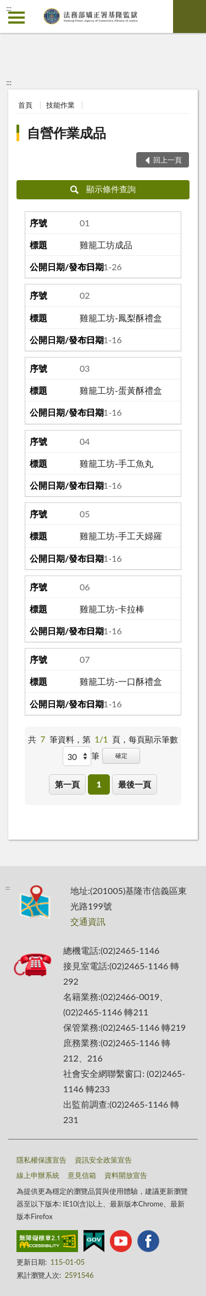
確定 (121, 755)
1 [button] (99, 784)
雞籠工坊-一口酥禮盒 (121, 681)
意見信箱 (82, 1175)
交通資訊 (87, 921)
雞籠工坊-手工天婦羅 (121, 535)
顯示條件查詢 (103, 189)
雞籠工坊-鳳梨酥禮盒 (121, 317)
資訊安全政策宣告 (103, 1159)
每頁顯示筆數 (153, 739)
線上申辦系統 (37, 1175)
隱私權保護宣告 (41, 1159)
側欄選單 (16, 18)
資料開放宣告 (125, 1175)
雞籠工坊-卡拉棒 (112, 609)
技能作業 (60, 104)
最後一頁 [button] (134, 784)
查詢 (189, 16)
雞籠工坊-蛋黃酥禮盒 (121, 390)
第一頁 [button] (67, 784)
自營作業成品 (66, 133)
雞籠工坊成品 (106, 244)
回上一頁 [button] (167, 159)
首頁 (25, 104)
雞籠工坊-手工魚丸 (116, 463)
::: (9, 8)
